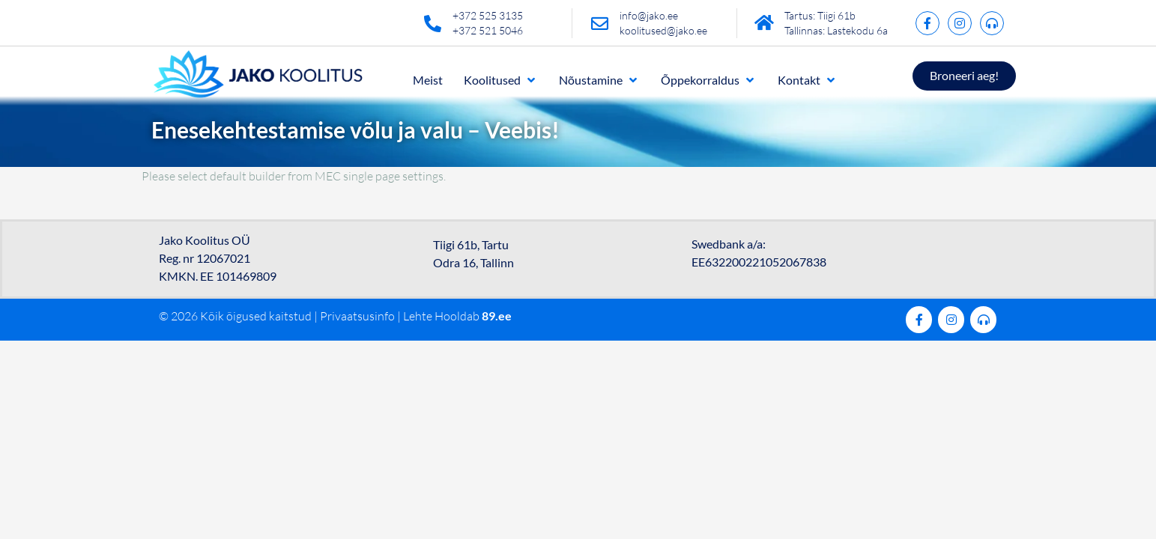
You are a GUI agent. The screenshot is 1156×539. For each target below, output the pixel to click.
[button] (500, 80)
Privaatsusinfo (357, 315)
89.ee (497, 315)
